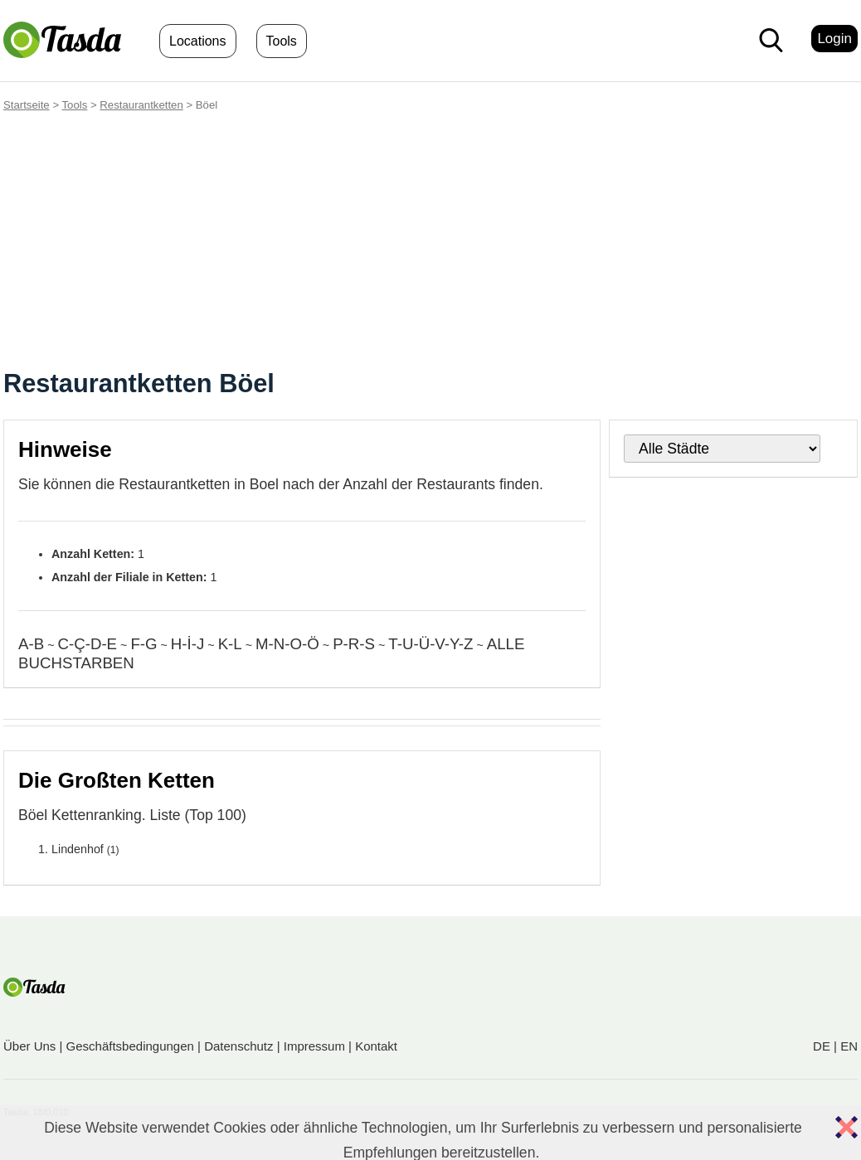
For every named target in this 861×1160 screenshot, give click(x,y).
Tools (281, 41)
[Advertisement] (430, 244)
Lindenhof (77, 849)
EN (849, 1046)
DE (821, 1046)
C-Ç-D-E (87, 644)
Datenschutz (238, 1046)
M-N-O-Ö (287, 644)
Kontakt (376, 1046)
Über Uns (29, 1046)
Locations (197, 41)
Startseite (26, 105)
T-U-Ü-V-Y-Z (430, 644)
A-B (31, 644)
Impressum (314, 1046)
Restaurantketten (141, 105)
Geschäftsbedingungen (130, 1046)
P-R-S (354, 644)
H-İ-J (187, 644)
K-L (230, 644)
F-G (143, 644)
